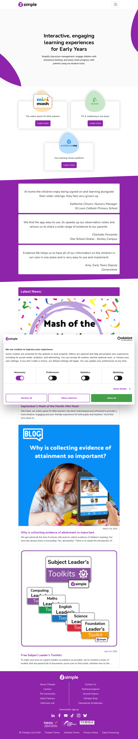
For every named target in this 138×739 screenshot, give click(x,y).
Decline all (26, 398)
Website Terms (71, 732)
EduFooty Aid (47, 703)
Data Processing (110, 732)
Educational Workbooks (90, 703)
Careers (47, 689)
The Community (47, 693)
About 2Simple (47, 684)
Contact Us (90, 684)
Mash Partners (47, 698)
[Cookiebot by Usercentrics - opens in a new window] (119, 339)
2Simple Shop (90, 698)
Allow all (111, 398)
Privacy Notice (91, 732)
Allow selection (69, 398)
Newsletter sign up (69, 709)
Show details (120, 389)
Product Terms (52, 732)
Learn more (43, 123)
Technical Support (90, 689)
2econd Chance (90, 693)
